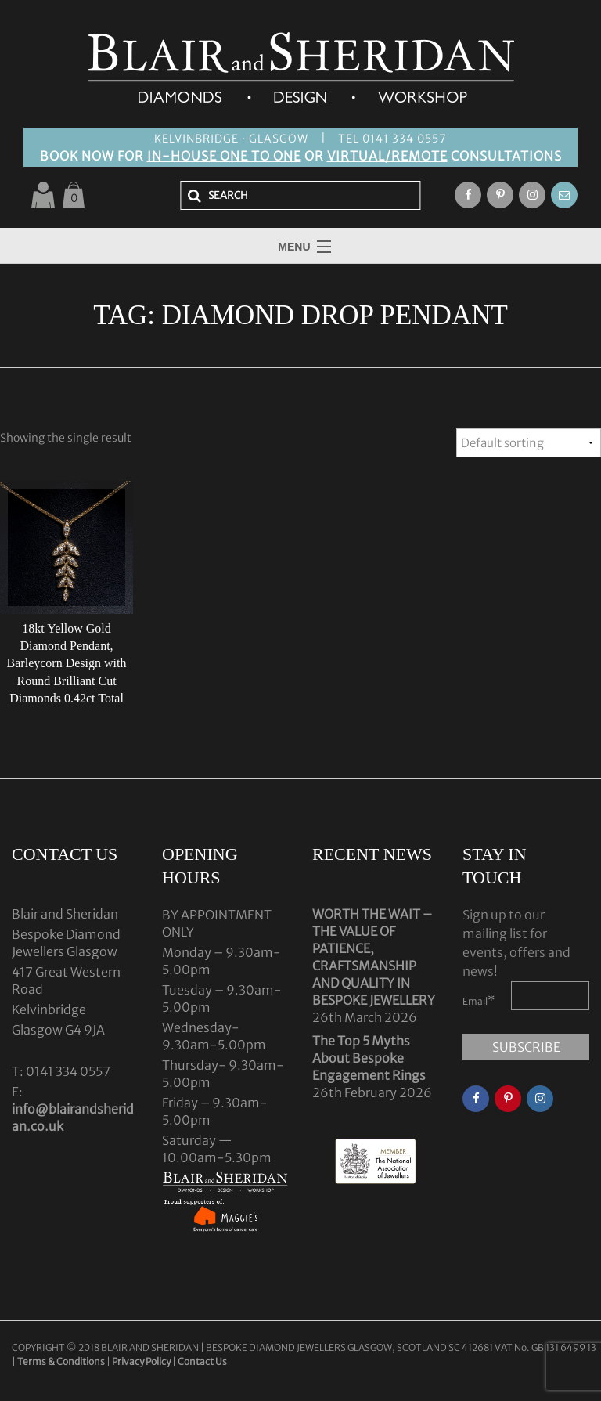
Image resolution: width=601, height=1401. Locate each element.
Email (478, 1000)
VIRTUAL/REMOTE (387, 156)
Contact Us (202, 1361)
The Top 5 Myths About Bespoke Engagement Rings (369, 1058)
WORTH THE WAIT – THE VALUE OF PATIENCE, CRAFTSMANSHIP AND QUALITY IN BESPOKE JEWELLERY (373, 957)
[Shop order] (528, 442)
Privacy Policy (141, 1361)
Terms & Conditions (61, 1361)
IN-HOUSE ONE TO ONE (224, 156)
